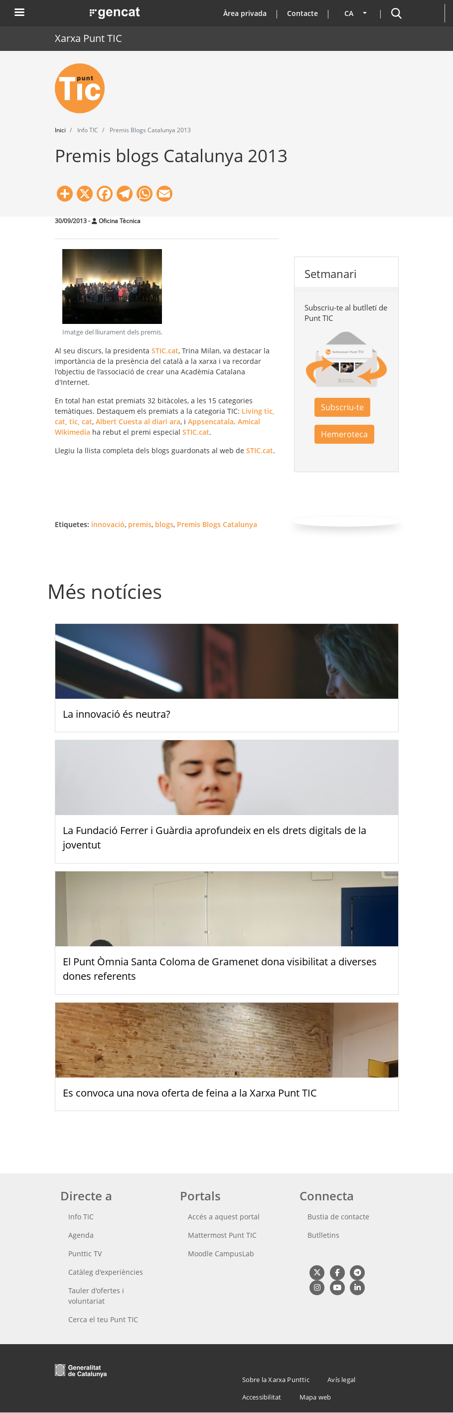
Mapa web (315, 1397)
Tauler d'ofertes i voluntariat (96, 1296)
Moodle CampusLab (221, 1253)
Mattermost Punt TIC (222, 1235)
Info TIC (81, 1216)
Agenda (81, 1235)
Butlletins (323, 1235)
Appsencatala (211, 421)
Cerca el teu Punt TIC (103, 1319)
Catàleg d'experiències (105, 1272)
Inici (60, 130)
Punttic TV (85, 1253)
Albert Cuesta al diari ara (138, 421)
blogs (164, 524)
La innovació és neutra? (116, 714)
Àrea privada (245, 13)
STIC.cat (164, 350)
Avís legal (341, 1379)
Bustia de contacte (338, 1216)
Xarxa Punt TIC (88, 38)
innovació (108, 524)
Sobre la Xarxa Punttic (275, 1379)
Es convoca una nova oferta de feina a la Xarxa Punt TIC (190, 1093)
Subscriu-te (342, 407)
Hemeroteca (344, 434)
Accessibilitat (262, 1397)
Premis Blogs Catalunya (217, 524)
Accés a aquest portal (224, 1216)
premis (139, 524)
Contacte (302, 13)
